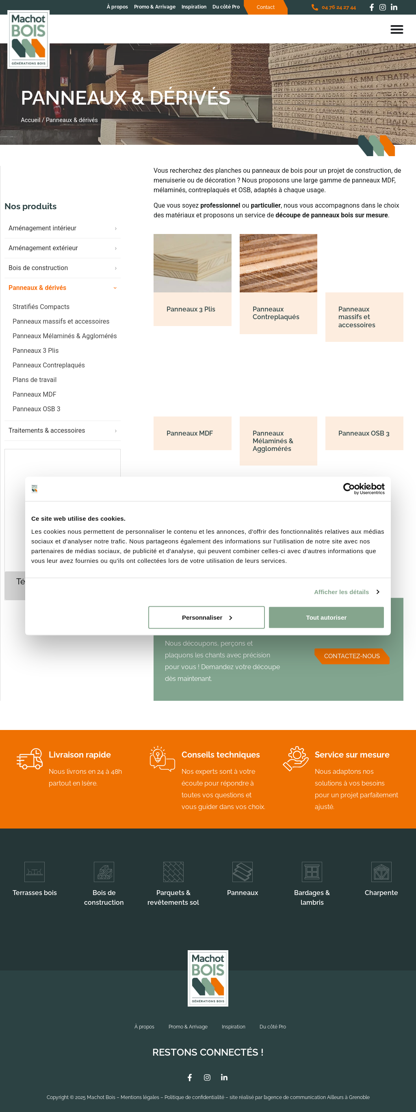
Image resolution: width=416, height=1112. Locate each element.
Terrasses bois (35, 893)
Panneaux (242, 893)
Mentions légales (140, 1097)
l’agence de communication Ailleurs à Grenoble (317, 1097)
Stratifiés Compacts (41, 313)
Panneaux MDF (34, 401)
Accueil (30, 120)
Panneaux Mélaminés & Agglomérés (65, 342)
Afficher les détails (341, 591)
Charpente (381, 893)
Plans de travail (34, 386)
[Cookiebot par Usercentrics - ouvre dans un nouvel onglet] (349, 489)
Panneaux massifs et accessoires (61, 328)
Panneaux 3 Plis (35, 357)
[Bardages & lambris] (312, 872)
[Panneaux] (242, 872)
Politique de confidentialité (194, 1097)
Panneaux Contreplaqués (49, 372)
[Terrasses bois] (34, 872)
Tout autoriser (326, 617)
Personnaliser (207, 617)
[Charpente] (381, 872)
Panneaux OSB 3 (37, 415)
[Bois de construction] (104, 872)
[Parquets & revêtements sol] (173, 872)
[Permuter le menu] (397, 29)
